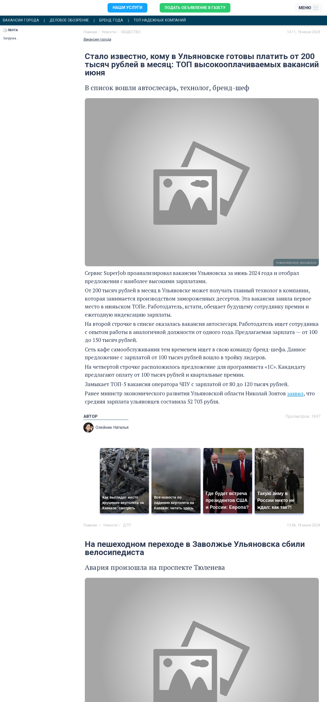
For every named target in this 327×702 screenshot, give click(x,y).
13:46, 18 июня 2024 (303, 525)
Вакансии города (22, 20)
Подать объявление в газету (194, 7)
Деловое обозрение (75, 20)
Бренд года (120, 20)
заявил (295, 393)
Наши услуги (124, 7)
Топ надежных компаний (173, 20)
